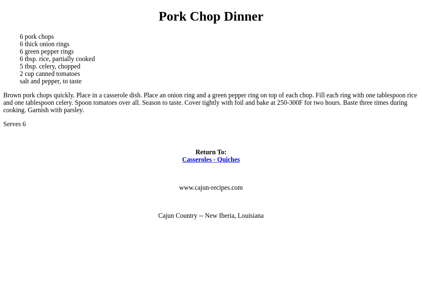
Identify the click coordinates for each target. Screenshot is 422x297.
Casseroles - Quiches (211, 159)
